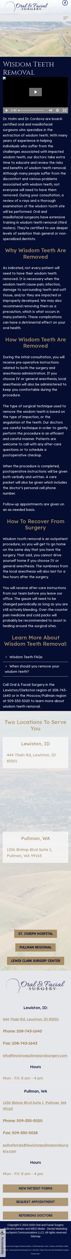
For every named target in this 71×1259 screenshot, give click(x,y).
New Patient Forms (35, 1194)
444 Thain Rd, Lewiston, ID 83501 (31, 1019)
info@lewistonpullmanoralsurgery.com (35, 1055)
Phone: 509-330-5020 (22, 1120)
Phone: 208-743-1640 (22, 1031)
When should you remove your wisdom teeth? (32, 669)
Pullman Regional (35, 947)
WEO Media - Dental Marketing (48, 1228)
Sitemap (35, 1236)
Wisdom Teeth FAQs (26, 657)
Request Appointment (35, 1207)
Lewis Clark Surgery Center (35, 961)
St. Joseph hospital (35, 934)
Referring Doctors (35, 1221)
